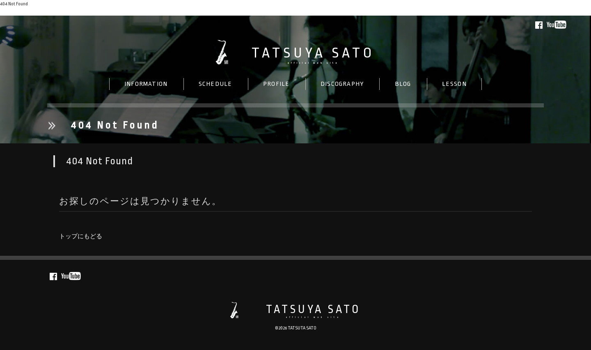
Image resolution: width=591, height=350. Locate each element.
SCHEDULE (215, 84)
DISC (342, 84)
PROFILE (276, 84)
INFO (145, 84)
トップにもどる (17, 11)
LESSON (454, 84)
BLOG (403, 84)
